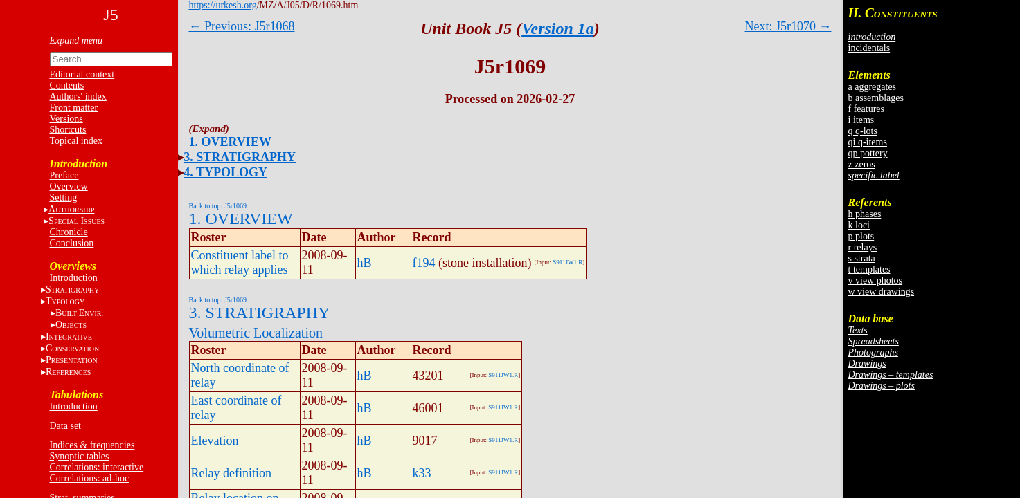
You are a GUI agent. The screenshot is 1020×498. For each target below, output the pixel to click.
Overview (69, 186)
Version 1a (557, 28)
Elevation (215, 441)
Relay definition (231, 473)
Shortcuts (68, 129)
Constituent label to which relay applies (240, 262)
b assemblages (876, 98)
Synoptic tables (79, 456)
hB (364, 263)
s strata (861, 258)
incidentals (869, 48)
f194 (424, 263)
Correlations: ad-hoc (89, 478)
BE (79, 313)
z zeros (861, 164)
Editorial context (82, 74)
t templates (869, 269)
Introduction (74, 278)
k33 (422, 473)
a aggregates (872, 87)
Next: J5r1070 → (788, 26)
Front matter (74, 107)
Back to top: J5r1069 (218, 206)
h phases (865, 214)
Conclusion (72, 243)
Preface (64, 175)
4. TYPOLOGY (225, 172)
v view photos (875, 280)
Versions (66, 118)
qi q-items (867, 142)
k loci (859, 225)
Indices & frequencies (92, 445)
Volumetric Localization (256, 332)
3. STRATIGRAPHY (240, 157)
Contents (67, 85)
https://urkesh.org (223, 5)
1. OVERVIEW (230, 142)
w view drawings (881, 291)
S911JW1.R (567, 262)
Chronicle (69, 232)
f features (866, 109)
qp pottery (868, 153)
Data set (65, 426)
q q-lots (862, 131)
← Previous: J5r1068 (242, 26)
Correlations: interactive (97, 467)
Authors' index (78, 96)
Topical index (76, 141)
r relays (862, 247)
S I (76, 221)
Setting (64, 197)
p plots (861, 236)
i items (861, 120)
